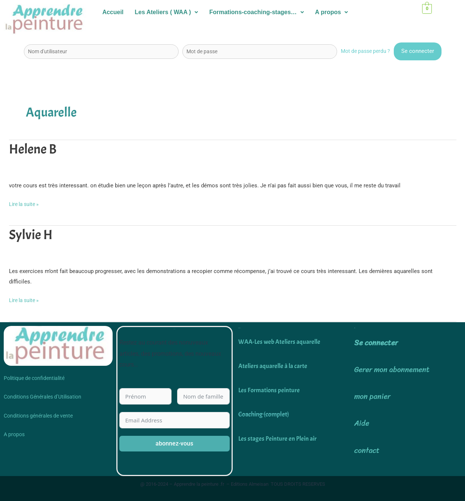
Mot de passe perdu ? (363, 51)
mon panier (372, 396)
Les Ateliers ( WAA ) (166, 12)
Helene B (34, 149)
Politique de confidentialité (34, 378)
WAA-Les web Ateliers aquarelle (281, 341)
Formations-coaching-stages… (256, 12)
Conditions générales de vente (38, 416)
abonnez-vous (174, 443)
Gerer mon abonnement (392, 369)
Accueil (112, 12)
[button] (166, 12)
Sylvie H (31, 235)
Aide (361, 423)
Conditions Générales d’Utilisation (42, 397)
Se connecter (376, 342)
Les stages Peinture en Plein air (277, 438)
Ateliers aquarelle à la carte (273, 366)
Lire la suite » (25, 203)
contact (367, 450)
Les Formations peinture (269, 390)
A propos (331, 12)
